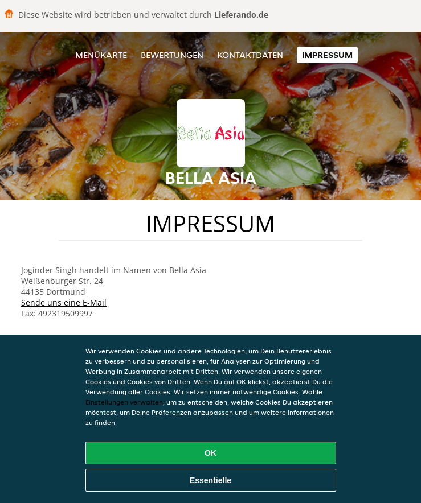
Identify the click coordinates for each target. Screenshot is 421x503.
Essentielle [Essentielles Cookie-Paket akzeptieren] (210, 480)
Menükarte (101, 55)
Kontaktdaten (250, 55)
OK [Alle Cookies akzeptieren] (210, 452)
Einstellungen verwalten (124, 402)
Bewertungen (172, 55)
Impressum (327, 55)
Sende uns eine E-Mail (64, 302)
